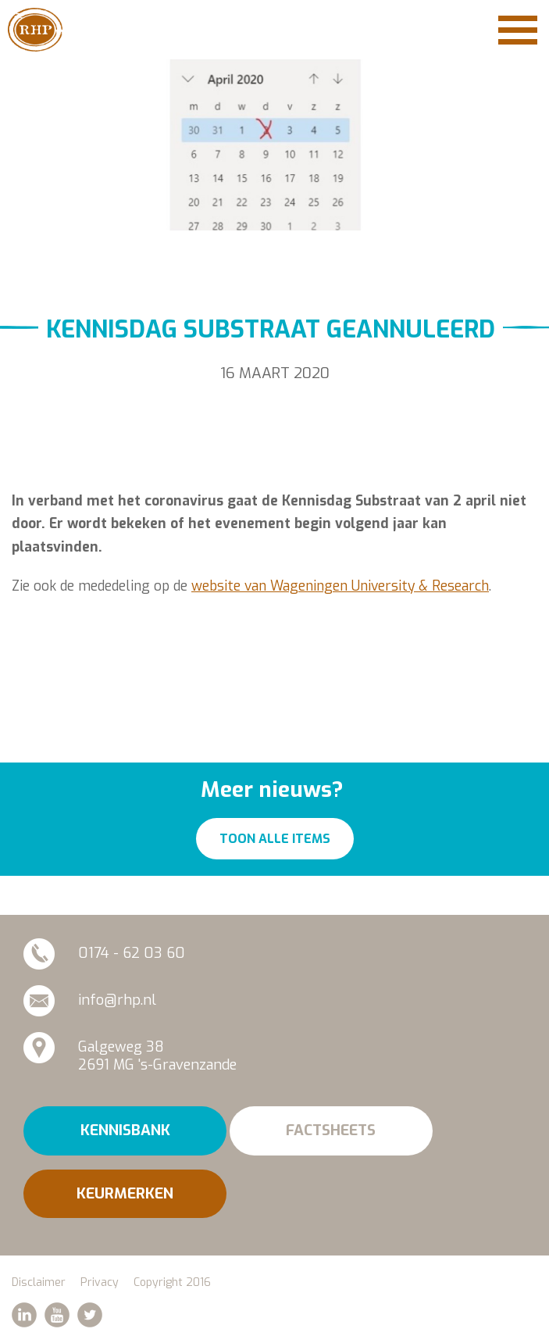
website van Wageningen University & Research (340, 586)
